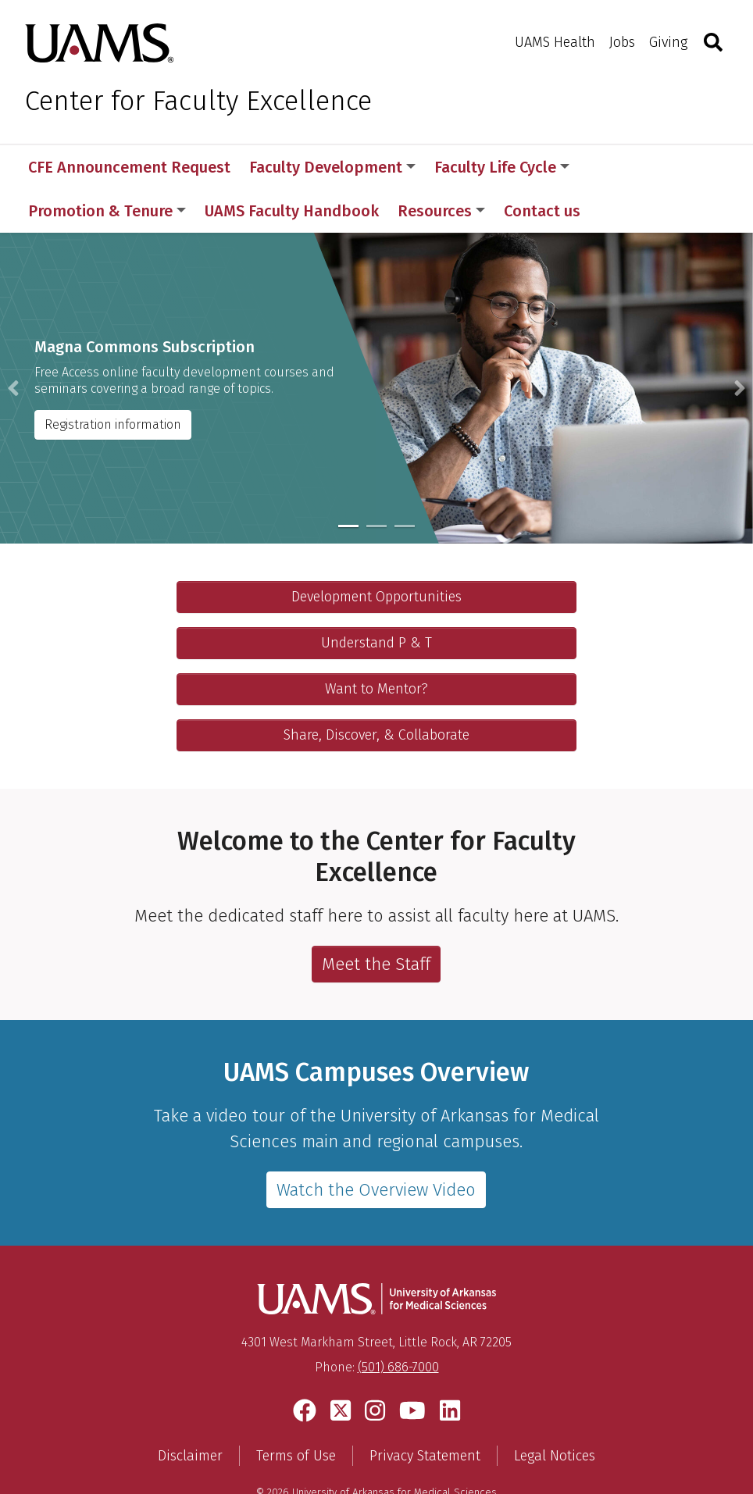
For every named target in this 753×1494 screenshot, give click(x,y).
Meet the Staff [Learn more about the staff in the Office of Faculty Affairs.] (376, 920)
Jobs (622, 42)
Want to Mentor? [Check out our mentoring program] (376, 645)
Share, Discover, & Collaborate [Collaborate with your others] (376, 691)
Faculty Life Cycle (501, 167)
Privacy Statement (424, 1412)
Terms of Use (296, 1412)
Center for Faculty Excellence (198, 100)
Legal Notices (554, 1412)
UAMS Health (555, 42)
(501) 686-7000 (398, 1323)
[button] (13, 344)
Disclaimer (190, 1412)
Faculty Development (332, 167)
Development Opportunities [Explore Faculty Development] (376, 553)
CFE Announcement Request (129, 167)
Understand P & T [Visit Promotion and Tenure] (376, 599)
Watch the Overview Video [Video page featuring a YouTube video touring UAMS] (376, 1146)
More (614, 167)
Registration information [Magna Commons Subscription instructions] (113, 380)
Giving (668, 42)
